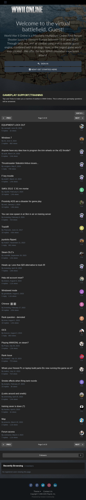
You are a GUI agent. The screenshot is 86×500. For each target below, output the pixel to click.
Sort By (79, 113)
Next (77, 118)
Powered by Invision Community (43, 497)
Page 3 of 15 (43, 118)
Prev (9, 118)
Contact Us (47, 491)
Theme (37, 491)
